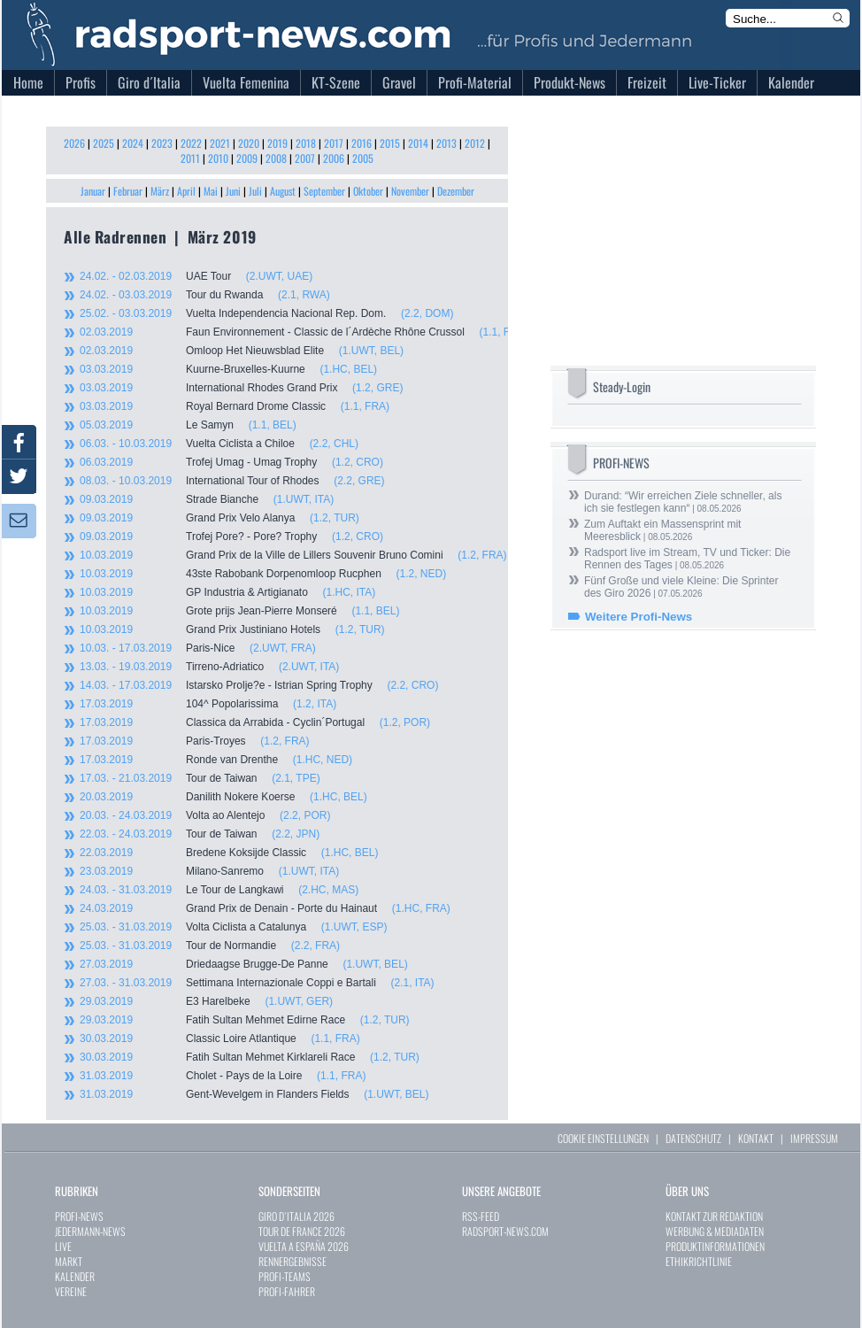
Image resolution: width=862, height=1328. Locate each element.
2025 (103, 143)
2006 (333, 158)
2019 (277, 143)
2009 (247, 158)
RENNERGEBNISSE (292, 1261)
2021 (220, 143)
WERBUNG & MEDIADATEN (715, 1231)
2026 (74, 143)
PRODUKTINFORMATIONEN (715, 1246)
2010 (218, 158)
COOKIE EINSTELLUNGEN (603, 1138)
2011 (190, 158)
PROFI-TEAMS (284, 1276)
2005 (362, 158)
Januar (93, 190)
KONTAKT (755, 1138)
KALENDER (75, 1276)
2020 (248, 143)
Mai (211, 190)
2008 (276, 158)
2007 (305, 158)
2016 (361, 143)
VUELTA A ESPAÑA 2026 (303, 1246)
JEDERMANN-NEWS (90, 1231)
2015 (390, 143)
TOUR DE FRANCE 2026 (301, 1231)
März (159, 190)
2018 (306, 143)
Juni (233, 190)
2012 (475, 143)
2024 (132, 143)
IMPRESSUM (814, 1138)
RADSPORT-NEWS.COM (505, 1231)
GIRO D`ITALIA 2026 (296, 1216)
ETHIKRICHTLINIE (699, 1261)
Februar (127, 190)
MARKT (68, 1261)
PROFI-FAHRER (286, 1291)
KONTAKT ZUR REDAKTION (714, 1216)
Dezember (455, 190)
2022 (191, 143)
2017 (333, 143)
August (283, 190)
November (410, 190)
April (186, 190)
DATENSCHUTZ (693, 1138)
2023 (162, 143)
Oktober (368, 190)
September (324, 190)
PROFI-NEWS (79, 1216)
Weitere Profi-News (638, 616)
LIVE (63, 1246)
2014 (418, 143)
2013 (446, 143)
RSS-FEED (480, 1216)
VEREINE (71, 1291)
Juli (255, 190)
